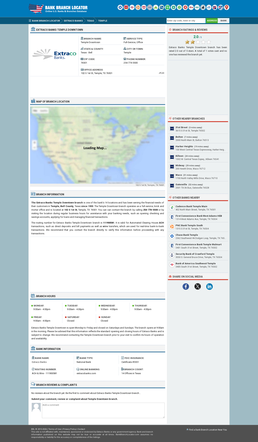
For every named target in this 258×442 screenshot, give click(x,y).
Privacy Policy (69, 429)
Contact (81, 429)
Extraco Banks (39, 362)
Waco (179, 175)
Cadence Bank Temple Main (191, 206)
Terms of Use (54, 429)
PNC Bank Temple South (189, 225)
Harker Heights (184, 146)
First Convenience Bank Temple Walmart (198, 244)
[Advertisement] (97, 85)
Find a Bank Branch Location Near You (208, 430)
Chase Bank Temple (187, 235)
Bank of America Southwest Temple (196, 263)
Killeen (179, 156)
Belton (179, 137)
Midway (180, 165)
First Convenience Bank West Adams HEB (199, 216)
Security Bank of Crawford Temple (195, 254)
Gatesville (181, 184)
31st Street (181, 127)
